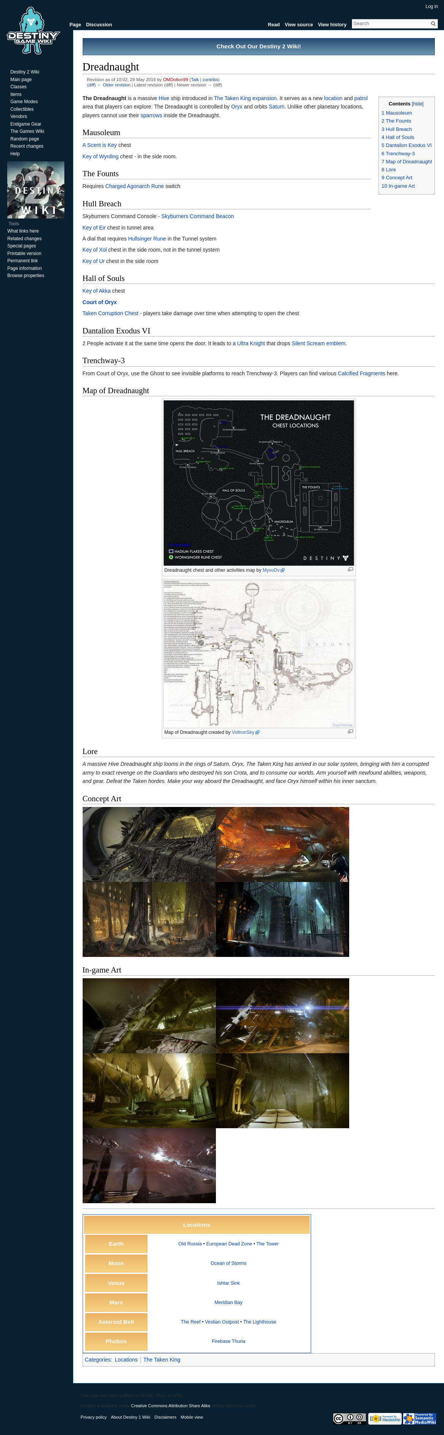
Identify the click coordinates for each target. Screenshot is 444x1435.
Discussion (99, 24)
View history (332, 24)
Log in (431, 6)
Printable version (24, 253)
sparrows (152, 115)
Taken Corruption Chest (111, 313)
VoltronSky (243, 732)
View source (298, 24)
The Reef (191, 1322)
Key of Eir (94, 228)
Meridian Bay (229, 1302)
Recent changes (26, 146)
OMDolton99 (175, 79)
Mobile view (192, 1417)
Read (273, 24)
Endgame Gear (25, 124)
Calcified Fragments (362, 373)
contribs (210, 79)
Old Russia (190, 1244)
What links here (23, 231)
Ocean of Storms (229, 1263)
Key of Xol (95, 250)
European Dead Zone (229, 1244)
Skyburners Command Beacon (197, 216)
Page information (24, 268)
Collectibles (22, 109)
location (333, 98)
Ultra (243, 343)
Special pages (21, 246)
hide (417, 104)
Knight (257, 343)
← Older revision (114, 85)
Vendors (18, 116)
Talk (195, 79)
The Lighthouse (259, 1322)
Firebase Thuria (229, 1341)
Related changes (24, 238)
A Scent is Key (100, 145)
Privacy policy (94, 1417)
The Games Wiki (27, 131)
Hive (164, 98)
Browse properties (25, 275)
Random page (24, 139)
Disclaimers (166, 1417)
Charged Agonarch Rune (134, 186)
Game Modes (24, 101)
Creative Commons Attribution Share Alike (170, 1406)
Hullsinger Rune (147, 239)
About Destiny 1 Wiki (130, 1417)
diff (91, 85)
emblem (336, 343)
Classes (18, 86)
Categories (98, 1360)
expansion (264, 98)
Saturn (276, 107)
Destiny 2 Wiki (24, 72)
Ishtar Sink (228, 1283)
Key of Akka (97, 291)
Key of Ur (94, 261)
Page (75, 24)
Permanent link (22, 260)
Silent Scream (308, 343)
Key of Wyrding (101, 156)
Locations (126, 1360)
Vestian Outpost (222, 1322)
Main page (21, 79)
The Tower (268, 1244)
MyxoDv (271, 570)
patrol (361, 98)
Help (15, 153)
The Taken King (232, 98)
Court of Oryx (100, 302)
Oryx (237, 107)
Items (15, 94)
